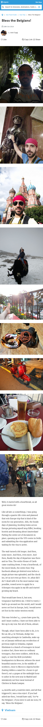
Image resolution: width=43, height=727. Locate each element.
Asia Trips (22, 15)
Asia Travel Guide (11, 15)
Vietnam (8, 710)
